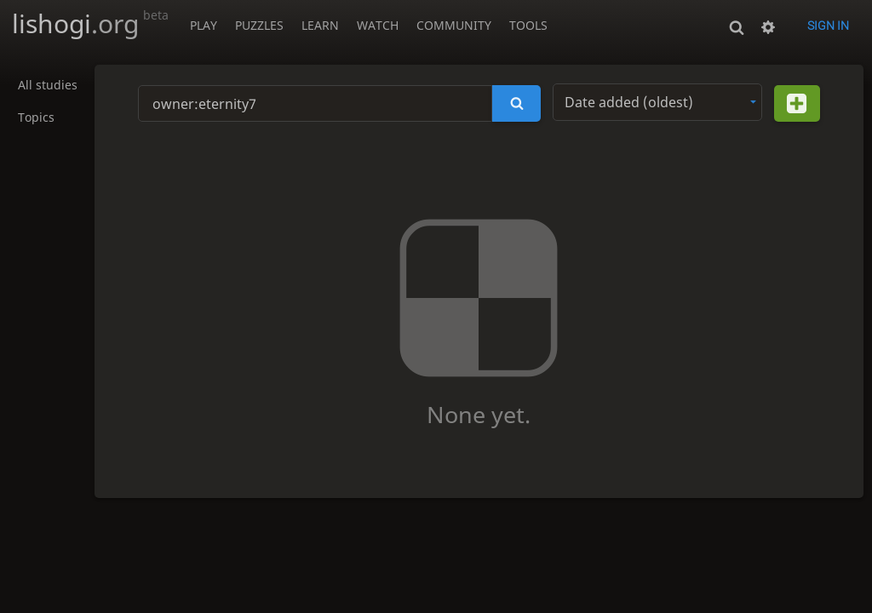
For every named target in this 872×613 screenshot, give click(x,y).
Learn (320, 25)
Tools (528, 25)
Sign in (828, 25)
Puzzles (259, 25)
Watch (378, 25)
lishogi (90, 23)
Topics (36, 118)
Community (453, 25)
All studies (47, 85)
